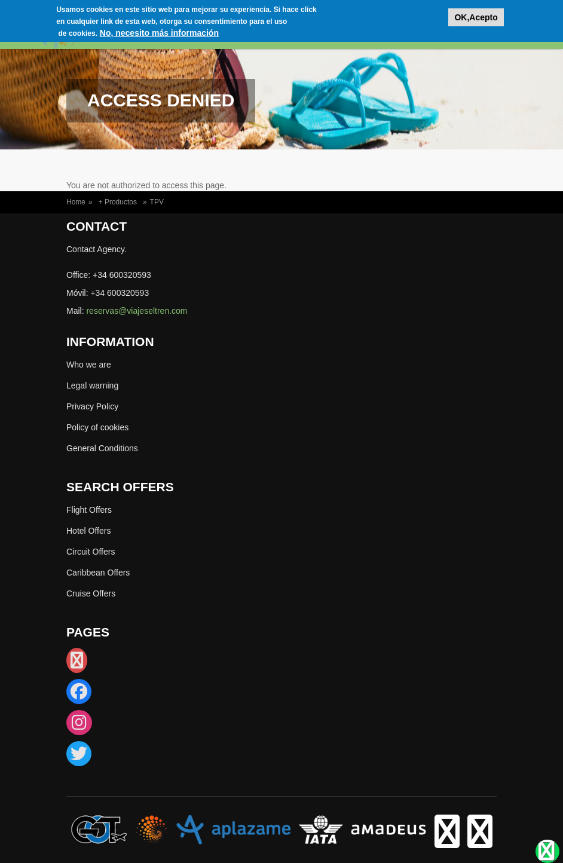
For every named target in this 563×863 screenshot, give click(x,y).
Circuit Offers (90, 551)
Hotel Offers (88, 530)
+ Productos (118, 202)
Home (75, 202)
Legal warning (92, 385)
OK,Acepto (475, 14)
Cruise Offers (90, 593)
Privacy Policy (92, 406)
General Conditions (102, 448)
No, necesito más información (159, 30)
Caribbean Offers (98, 572)
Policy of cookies (97, 427)
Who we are (88, 364)
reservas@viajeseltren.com (136, 311)
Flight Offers (89, 510)
